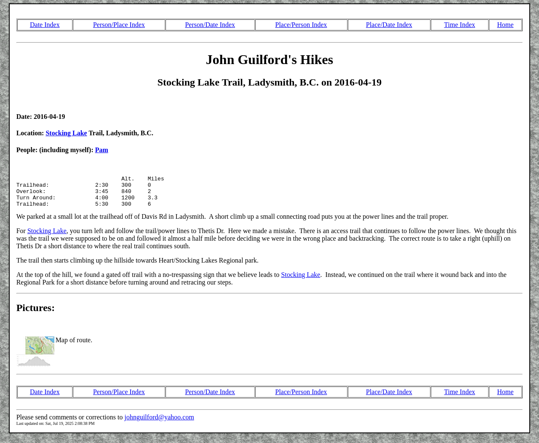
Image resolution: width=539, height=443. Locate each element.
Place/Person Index (301, 24)
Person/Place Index (119, 24)
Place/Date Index (389, 24)
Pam (101, 149)
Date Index (45, 24)
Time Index (459, 24)
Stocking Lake (66, 133)
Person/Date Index (210, 24)
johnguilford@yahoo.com (159, 423)
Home (505, 24)
